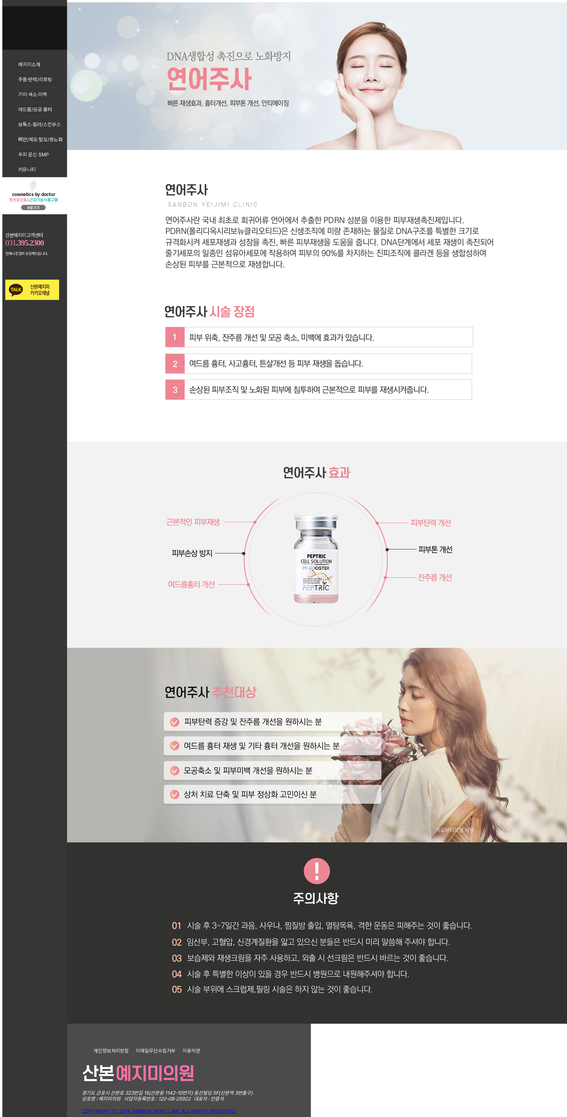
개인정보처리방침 (111, 1051)
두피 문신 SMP (33, 154)
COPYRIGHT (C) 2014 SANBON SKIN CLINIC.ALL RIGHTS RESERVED (159, 1111)
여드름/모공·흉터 (35, 109)
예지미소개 (29, 64)
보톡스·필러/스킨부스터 (39, 127)
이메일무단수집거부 (156, 1051)
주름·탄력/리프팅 (35, 79)
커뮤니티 (27, 169)
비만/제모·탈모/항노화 (40, 139)
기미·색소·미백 (32, 94)
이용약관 (191, 1051)
